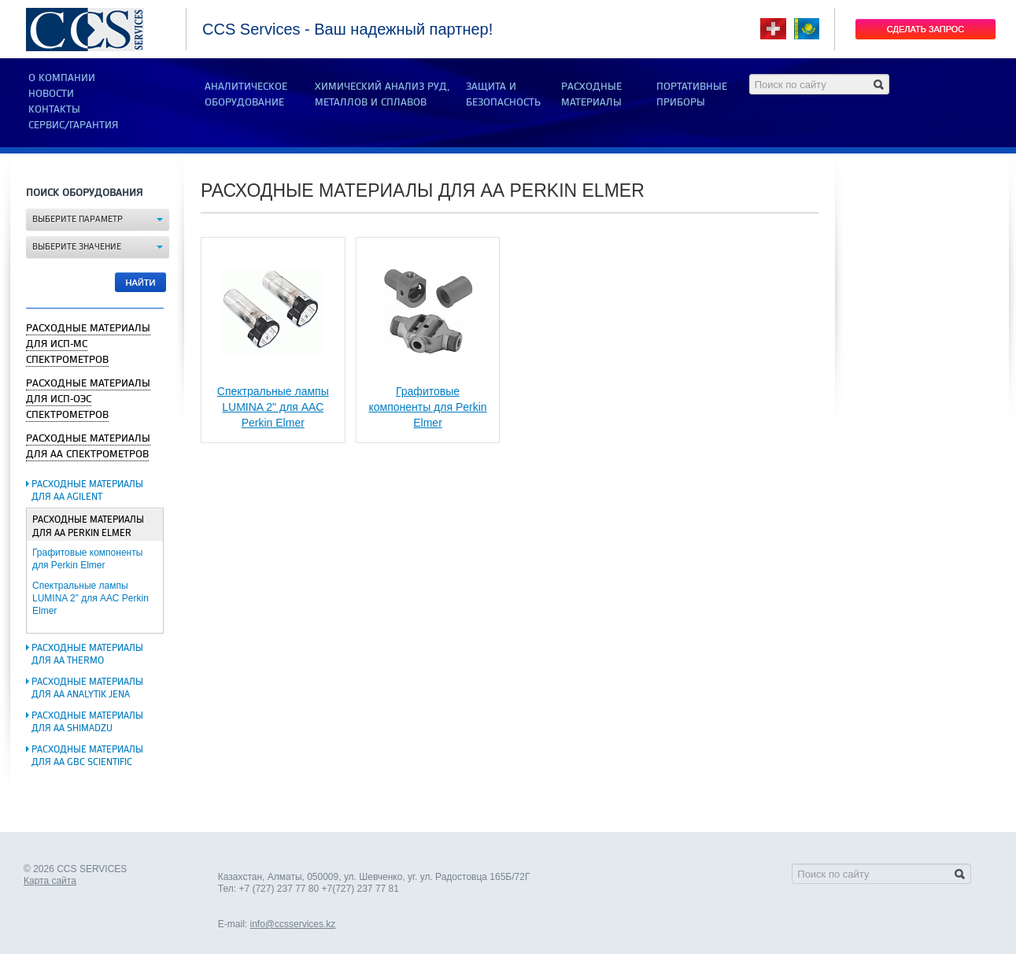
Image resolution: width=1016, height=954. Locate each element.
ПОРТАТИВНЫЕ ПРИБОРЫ (691, 94)
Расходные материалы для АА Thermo (87, 654)
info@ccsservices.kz (292, 924)
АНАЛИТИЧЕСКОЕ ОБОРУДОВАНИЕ (246, 94)
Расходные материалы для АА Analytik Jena (87, 688)
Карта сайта (50, 880)
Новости (51, 93)
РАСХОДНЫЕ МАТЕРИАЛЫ (591, 94)
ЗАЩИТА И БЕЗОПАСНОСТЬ (503, 94)
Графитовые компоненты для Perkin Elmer (427, 407)
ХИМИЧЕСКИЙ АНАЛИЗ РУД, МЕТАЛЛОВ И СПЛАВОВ (382, 94)
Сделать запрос (926, 29)
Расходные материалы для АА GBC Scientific (87, 756)
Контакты (54, 109)
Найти (141, 282)
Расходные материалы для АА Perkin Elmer (88, 526)
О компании (61, 78)
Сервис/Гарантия (73, 125)
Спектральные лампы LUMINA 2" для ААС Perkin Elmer (90, 598)
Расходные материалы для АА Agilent (87, 491)
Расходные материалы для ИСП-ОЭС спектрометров (88, 399)
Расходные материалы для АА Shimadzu (87, 722)
